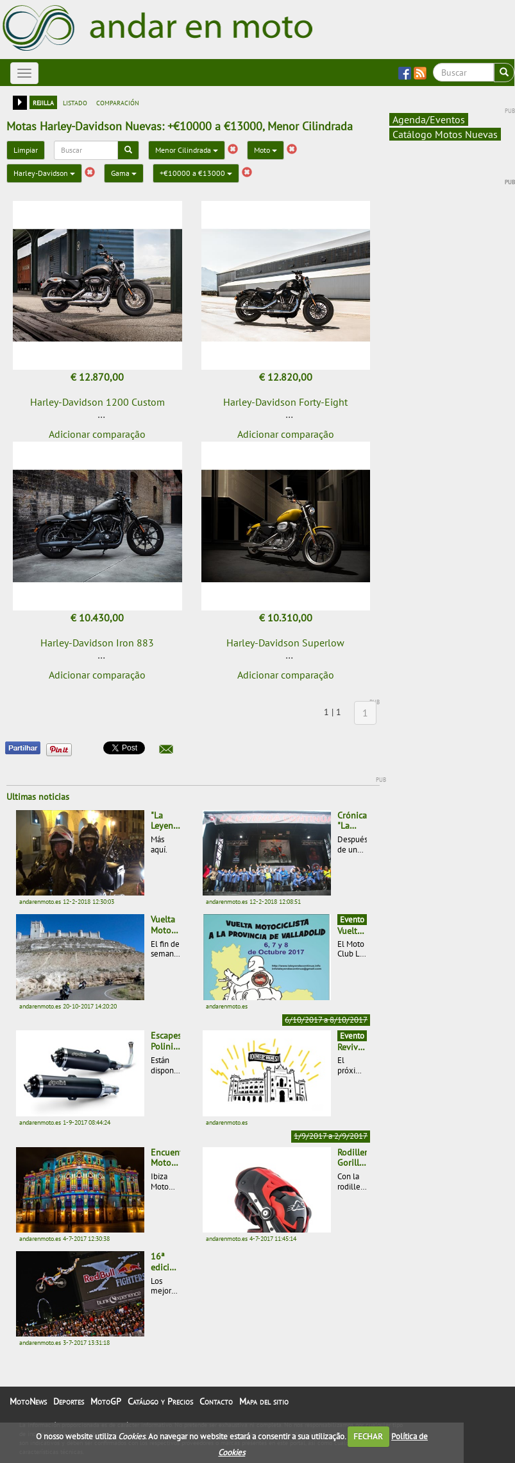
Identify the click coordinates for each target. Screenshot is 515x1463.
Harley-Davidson (44, 173)
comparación (117, 102)
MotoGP (105, 1401)
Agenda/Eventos (429, 119)
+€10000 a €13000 (196, 173)
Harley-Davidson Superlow (285, 642)
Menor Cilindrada (186, 150)
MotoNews (28, 1401)
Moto (265, 150)
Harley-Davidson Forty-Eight (285, 401)
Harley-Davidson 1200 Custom (97, 401)
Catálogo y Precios (160, 1401)
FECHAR (368, 1436)
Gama (124, 173)
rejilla (43, 102)
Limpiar (25, 150)
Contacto (216, 1401)
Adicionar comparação (97, 434)
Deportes (68, 1401)
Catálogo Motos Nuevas (445, 134)
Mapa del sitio (264, 1401)
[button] (166, 749)
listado (75, 102)
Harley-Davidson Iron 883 (97, 642)
